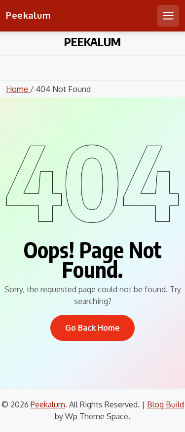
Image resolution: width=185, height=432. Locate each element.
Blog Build (165, 404)
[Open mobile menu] (168, 16)
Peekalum (28, 15)
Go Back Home (92, 328)
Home (18, 89)
